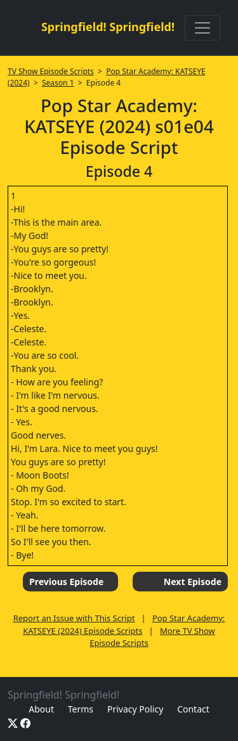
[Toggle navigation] (202, 28)
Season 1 (58, 82)
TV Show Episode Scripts (51, 71)
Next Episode (192, 582)
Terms (80, 709)
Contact (193, 709)
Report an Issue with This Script (74, 618)
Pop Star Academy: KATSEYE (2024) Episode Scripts (124, 624)
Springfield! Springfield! (108, 26)
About (41, 709)
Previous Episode (66, 582)
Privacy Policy (135, 709)
